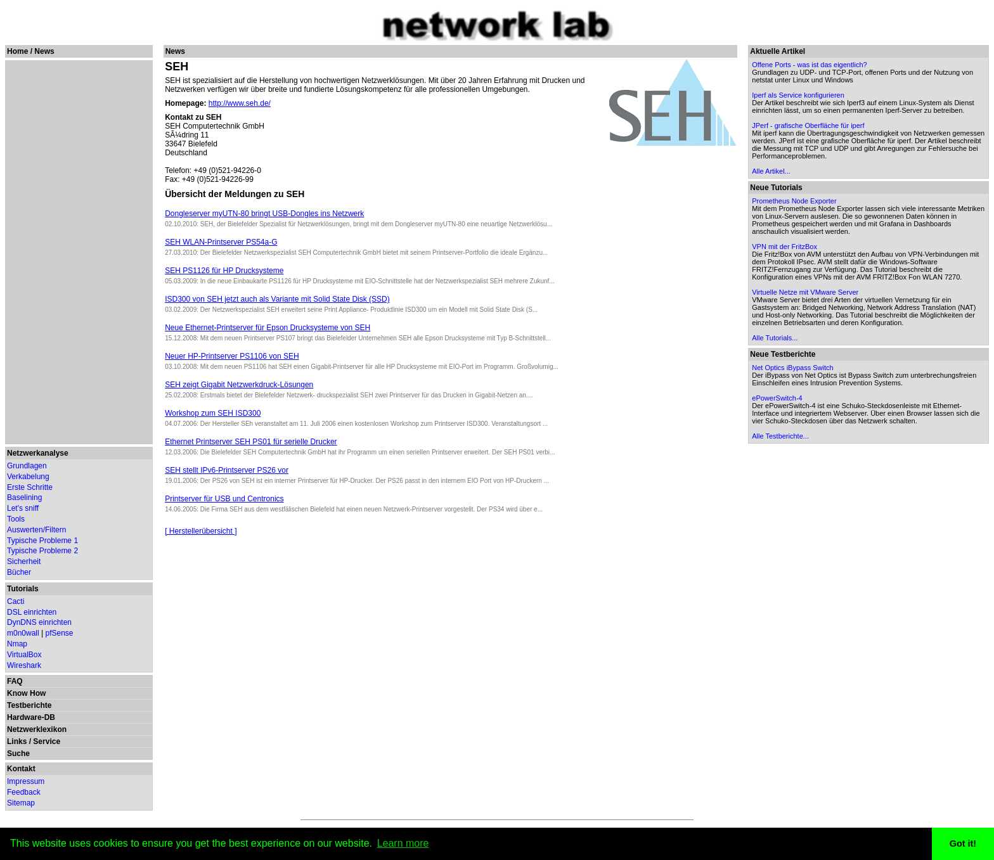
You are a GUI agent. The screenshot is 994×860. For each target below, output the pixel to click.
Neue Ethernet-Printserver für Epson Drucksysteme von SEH (267, 327)
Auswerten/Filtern (36, 529)
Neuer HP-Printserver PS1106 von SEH (232, 356)
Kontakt (21, 768)
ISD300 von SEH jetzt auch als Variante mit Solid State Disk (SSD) (277, 299)
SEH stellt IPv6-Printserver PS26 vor (226, 470)
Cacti (15, 601)
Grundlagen (27, 465)
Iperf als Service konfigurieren (798, 95)
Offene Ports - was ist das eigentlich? (809, 64)
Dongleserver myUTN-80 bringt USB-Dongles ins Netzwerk (264, 213)
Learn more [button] (403, 843)
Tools (16, 519)
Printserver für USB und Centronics (224, 498)
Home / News (31, 51)
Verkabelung (28, 476)
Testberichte (29, 705)
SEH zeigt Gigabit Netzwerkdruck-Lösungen (239, 384)
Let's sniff (23, 508)
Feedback (24, 792)
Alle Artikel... (771, 171)
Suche (18, 753)
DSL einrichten (31, 612)
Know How (26, 693)
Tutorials (23, 588)
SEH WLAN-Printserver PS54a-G (221, 242)
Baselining (24, 497)
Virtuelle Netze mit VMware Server (805, 292)
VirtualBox (24, 654)
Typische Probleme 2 (42, 550)
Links (17, 741)
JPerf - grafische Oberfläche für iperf (808, 125)
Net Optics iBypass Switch (792, 367)
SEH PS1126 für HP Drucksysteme (224, 270)
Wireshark (24, 665)
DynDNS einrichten (39, 622)
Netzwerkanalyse (37, 453)
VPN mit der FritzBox (784, 246)
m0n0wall (23, 633)
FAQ (15, 681)
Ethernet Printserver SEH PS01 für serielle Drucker (251, 441)
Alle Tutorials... (774, 338)
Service (46, 741)
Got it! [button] (963, 843)
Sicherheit (24, 561)
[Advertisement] (77, 252)
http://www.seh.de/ (240, 103)
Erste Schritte (30, 487)
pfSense (60, 633)
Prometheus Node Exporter (794, 201)
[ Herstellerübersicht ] (200, 531)
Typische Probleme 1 (42, 540)
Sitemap (21, 803)
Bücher (19, 572)
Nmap (17, 643)
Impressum (25, 781)
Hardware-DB (31, 717)
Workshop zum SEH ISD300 (213, 413)
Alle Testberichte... (780, 436)
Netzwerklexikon (37, 729)
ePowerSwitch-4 (777, 398)
